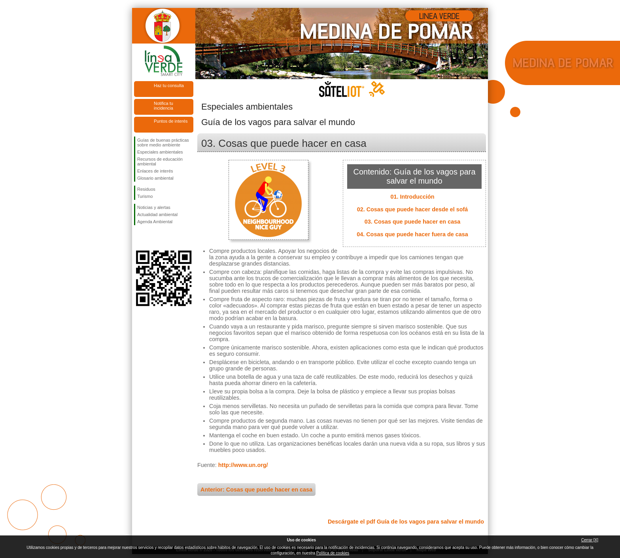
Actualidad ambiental (157, 214)
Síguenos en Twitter (152, 238)
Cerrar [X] (589, 540)
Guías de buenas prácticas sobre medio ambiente (163, 142)
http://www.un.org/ (243, 465)
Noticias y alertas (153, 207)
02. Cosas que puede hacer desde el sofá (412, 209)
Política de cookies (332, 553)
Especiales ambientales (160, 152)
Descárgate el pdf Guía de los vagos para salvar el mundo (406, 521)
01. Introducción (412, 197)
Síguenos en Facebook (139, 238)
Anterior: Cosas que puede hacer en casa (256, 489)
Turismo (145, 196)
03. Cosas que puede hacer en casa (412, 221)
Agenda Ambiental (154, 221)
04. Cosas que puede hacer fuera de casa (412, 234)
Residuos (146, 189)
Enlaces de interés (155, 171)
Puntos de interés (171, 121)
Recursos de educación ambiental (160, 161)
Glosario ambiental (155, 178)
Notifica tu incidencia (163, 105)
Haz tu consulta (169, 85)
